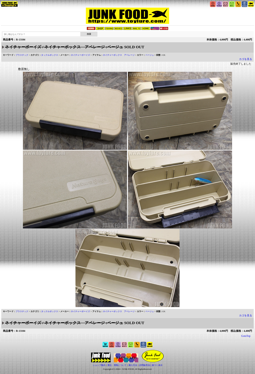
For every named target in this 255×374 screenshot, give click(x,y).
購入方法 (133, 365)
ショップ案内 (99, 365)
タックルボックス (49, 55)
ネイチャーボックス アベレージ (119, 55)
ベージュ (149, 55)
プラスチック (22, 55)
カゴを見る (245, 59)
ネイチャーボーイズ (80, 55)
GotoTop (245, 336)
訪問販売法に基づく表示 (150, 365)
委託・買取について (117, 365)
